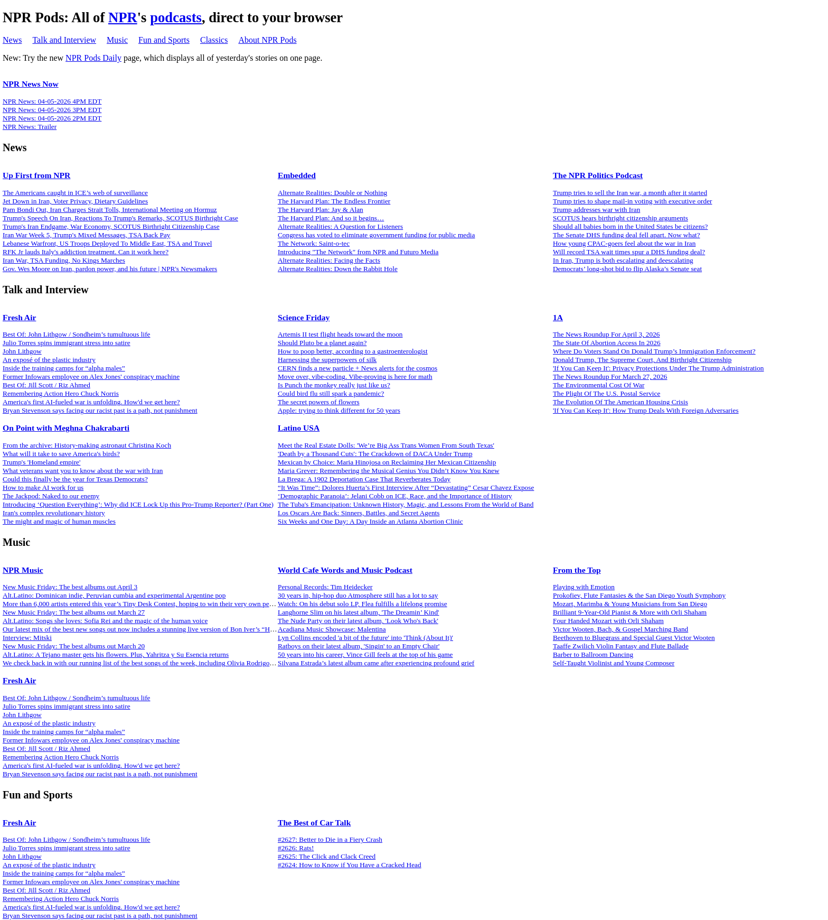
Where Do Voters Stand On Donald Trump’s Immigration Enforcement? (654, 351)
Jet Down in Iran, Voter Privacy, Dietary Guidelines (75, 201)
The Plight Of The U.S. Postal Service (606, 393)
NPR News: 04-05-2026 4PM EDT (52, 101)
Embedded (297, 175)
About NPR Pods (267, 39)
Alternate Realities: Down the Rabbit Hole (338, 269)
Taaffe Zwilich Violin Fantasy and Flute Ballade (621, 646)
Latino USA (298, 427)
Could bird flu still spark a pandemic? (331, 393)
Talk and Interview (64, 39)
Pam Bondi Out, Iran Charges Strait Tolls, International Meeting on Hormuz (110, 209)
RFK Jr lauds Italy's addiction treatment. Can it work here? (85, 252)
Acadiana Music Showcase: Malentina (332, 629)
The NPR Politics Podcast (598, 175)
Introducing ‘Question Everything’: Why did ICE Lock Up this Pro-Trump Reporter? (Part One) (138, 504)
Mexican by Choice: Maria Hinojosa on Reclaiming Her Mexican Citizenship (387, 462)
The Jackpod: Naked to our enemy (51, 496)
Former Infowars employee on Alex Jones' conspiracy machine (91, 376)
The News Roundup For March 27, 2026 (610, 376)
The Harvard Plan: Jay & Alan (320, 209)
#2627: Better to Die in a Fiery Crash (330, 839)
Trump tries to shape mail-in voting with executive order (632, 201)
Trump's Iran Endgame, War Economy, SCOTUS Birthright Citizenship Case (111, 226)
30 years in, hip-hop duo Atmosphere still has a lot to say (358, 595)
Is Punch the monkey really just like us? (334, 385)
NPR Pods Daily (93, 57)
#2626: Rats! (296, 848)
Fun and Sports (164, 39)
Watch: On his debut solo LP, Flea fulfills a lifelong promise (362, 604)
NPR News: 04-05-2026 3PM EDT (52, 110)
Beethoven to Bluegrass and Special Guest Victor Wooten (634, 638)
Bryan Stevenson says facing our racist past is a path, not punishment (100, 410)
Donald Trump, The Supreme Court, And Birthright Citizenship (642, 360)
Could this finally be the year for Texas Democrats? (75, 479)
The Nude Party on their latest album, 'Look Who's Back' (358, 621)
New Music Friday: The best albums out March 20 (74, 646)
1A (558, 317)
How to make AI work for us (43, 487)
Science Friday (304, 317)
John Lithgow (22, 351)
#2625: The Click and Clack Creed (326, 856)
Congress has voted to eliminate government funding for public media (376, 235)
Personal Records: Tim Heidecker (325, 587)
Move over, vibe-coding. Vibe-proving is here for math (355, 376)
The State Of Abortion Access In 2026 (607, 343)
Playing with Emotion (584, 587)
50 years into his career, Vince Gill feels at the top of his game (365, 654)
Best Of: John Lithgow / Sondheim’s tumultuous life (76, 334)
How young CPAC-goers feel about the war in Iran (624, 243)
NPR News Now (31, 83)
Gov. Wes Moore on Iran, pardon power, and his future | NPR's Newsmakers (110, 269)
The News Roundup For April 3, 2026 (606, 334)
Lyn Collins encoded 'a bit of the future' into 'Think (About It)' (365, 638)
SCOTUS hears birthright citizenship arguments (620, 218)
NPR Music (23, 569)
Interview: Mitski (27, 638)
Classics (214, 39)
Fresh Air (19, 317)
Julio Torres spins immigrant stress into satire (66, 343)
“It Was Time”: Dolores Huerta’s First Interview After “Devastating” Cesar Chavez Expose (406, 487)
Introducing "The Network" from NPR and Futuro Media (358, 252)
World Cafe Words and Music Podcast (345, 569)
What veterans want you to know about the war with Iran (83, 471)
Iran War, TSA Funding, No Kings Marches (64, 260)
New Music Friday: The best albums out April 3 (70, 587)
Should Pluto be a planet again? (322, 343)
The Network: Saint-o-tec (314, 243)
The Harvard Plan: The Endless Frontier (334, 201)
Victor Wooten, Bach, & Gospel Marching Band (620, 629)
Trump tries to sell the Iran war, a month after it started (630, 193)
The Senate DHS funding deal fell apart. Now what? (626, 235)
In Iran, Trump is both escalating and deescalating (623, 260)
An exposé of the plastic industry (49, 360)
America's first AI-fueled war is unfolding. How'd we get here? (91, 402)
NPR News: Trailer (30, 127)
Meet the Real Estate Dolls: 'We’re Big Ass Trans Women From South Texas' (386, 445)
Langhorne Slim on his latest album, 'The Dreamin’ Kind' (358, 612)
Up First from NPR (36, 175)
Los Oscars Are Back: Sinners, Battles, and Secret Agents (358, 513)
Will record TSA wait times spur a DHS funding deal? (629, 252)
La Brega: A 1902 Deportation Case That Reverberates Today (364, 479)
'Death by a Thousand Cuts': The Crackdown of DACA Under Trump (375, 454)
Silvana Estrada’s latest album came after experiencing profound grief (376, 663)
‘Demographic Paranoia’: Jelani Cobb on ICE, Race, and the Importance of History (395, 496)
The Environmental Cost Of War (598, 385)
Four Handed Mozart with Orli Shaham (608, 621)
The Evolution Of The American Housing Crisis (620, 402)
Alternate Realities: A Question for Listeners (340, 226)
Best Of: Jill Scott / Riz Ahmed (46, 385)
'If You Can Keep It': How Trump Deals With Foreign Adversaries (646, 410)
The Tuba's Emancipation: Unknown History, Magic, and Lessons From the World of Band (405, 504)
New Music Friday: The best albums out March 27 (74, 612)
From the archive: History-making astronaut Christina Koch (87, 445)
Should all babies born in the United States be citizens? (630, 226)
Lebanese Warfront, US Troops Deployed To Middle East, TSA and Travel (107, 243)
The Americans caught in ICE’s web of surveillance (75, 193)
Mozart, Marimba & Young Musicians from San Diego (630, 604)
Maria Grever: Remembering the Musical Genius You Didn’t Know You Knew (389, 471)
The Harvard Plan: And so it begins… (331, 218)
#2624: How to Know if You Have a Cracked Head (349, 865)
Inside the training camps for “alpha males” (64, 368)
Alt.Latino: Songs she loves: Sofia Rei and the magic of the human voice (105, 621)
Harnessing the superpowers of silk (327, 360)
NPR (122, 17)
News (12, 39)
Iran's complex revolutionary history (54, 513)
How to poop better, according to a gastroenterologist (353, 351)
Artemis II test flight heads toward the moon (340, 334)
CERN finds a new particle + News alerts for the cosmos (357, 368)
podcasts (176, 17)
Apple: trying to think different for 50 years (339, 410)
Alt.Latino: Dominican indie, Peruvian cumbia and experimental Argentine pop (114, 595)
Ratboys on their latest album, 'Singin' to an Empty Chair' (358, 646)
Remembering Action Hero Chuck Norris (61, 393)
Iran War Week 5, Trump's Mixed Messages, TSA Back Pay (87, 235)
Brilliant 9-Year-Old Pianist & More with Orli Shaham (630, 612)
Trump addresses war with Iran (596, 209)
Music (117, 39)
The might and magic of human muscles (59, 521)
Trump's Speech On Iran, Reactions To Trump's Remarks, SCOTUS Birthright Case (120, 218)
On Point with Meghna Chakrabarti (66, 427)
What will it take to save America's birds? (61, 454)
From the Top (577, 569)
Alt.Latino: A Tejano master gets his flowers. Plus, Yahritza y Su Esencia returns (116, 654)
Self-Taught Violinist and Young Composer (613, 663)
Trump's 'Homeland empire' (41, 462)
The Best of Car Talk (314, 822)
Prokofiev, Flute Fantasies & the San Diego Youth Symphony (639, 595)
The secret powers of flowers (319, 402)
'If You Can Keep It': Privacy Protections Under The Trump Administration (658, 368)
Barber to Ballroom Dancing (593, 654)
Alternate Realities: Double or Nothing (332, 193)
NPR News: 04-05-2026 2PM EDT (52, 118)
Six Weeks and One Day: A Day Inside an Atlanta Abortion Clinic (370, 521)
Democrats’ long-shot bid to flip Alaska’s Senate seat (627, 269)
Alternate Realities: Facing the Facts (329, 260)
